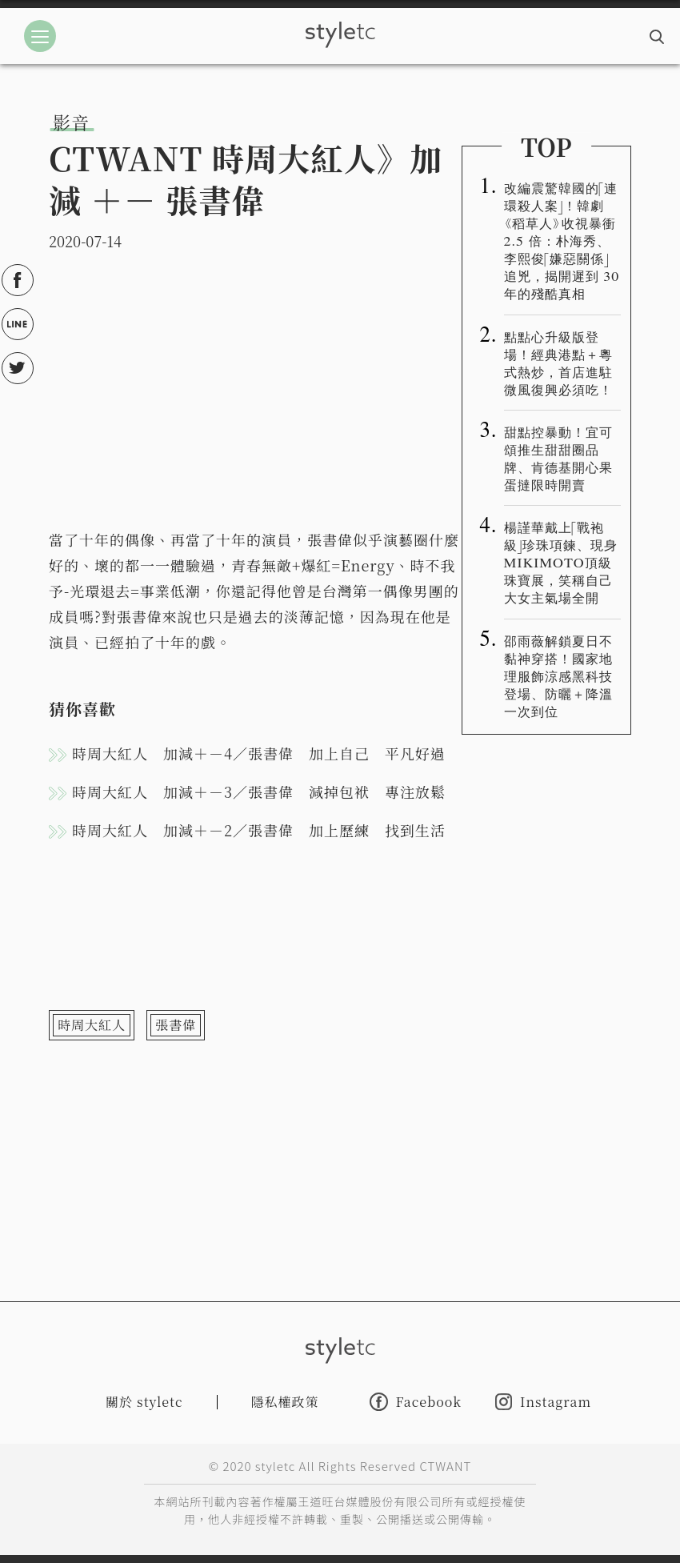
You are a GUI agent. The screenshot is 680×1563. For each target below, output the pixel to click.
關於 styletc (144, 1402)
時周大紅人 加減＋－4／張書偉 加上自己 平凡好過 (259, 753)
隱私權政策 (285, 1402)
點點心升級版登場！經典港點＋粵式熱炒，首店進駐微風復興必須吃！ (558, 362)
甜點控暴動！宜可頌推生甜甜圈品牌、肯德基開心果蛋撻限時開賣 (558, 458)
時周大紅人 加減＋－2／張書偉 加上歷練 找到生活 (259, 830)
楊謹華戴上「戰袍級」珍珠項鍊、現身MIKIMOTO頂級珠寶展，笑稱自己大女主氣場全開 (561, 561)
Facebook (416, 1402)
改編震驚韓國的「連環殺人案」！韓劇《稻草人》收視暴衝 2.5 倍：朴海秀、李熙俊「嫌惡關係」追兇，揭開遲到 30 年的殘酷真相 (562, 240)
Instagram (543, 1401)
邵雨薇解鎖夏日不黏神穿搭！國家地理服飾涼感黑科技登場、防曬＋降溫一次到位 (558, 675)
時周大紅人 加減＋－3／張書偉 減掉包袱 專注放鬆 (259, 791)
